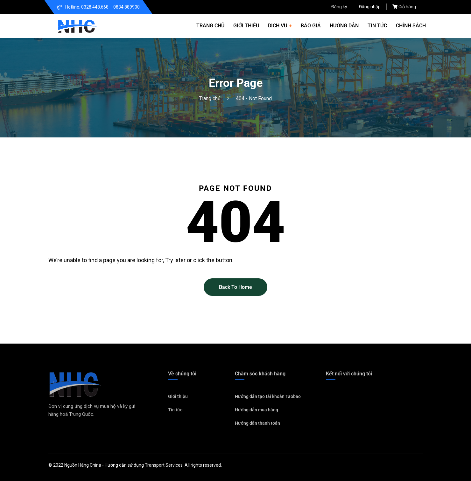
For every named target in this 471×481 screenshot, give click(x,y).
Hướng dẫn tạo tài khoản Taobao (268, 398)
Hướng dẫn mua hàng (256, 412)
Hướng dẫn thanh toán (257, 425)
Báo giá (311, 26)
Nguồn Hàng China (82, 465)
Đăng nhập (370, 6)
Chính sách (411, 26)
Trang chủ (210, 26)
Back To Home (235, 287)
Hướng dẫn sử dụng (124, 465)
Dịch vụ (277, 26)
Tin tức (377, 26)
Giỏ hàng (407, 6)
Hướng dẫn (344, 26)
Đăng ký (339, 6)
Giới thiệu (246, 26)
